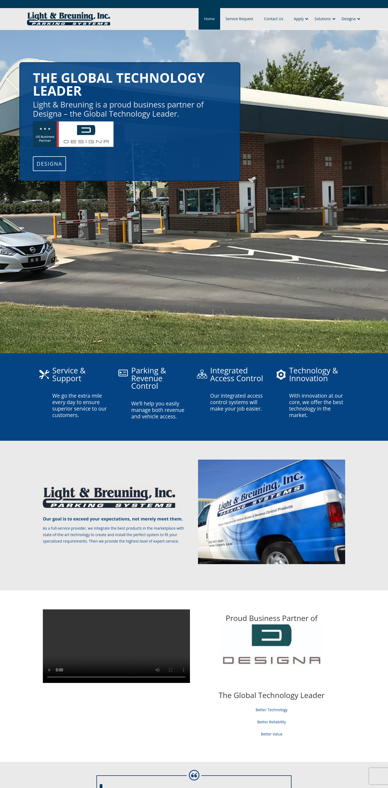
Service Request (239, 18)
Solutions (322, 18)
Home (209, 18)
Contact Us (273, 18)
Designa (349, 18)
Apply (299, 18)
